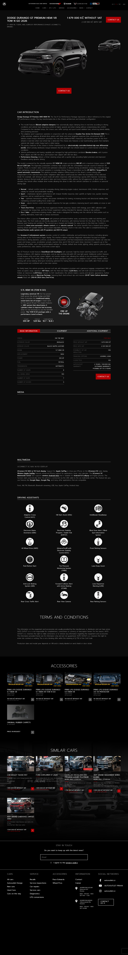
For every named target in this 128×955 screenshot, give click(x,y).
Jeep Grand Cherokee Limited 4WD (20, 817)
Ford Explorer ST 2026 (47, 775)
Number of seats (23, 378)
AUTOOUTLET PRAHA (110, 885)
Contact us (113, 19)
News (81, 8)
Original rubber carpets (19, 722)
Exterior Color (23, 342)
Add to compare (10, 773)
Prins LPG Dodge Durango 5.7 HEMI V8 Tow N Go (48, 690)
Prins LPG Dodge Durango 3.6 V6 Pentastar (106, 690)
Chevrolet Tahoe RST (17, 775)
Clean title (77, 360)
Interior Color (23, 346)
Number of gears (24, 370)
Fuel (19, 362)
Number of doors (24, 382)
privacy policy (72, 862)
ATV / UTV (52, 8)
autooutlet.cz (106, 880)
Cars (44, 8)
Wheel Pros (57, 883)
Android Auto (54, 475)
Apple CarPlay (29, 473)
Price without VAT (80, 342)
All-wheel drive (23, 374)
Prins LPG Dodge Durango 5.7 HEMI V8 (19, 690)
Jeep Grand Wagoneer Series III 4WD (107, 776)
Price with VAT (78, 346)
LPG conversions (37, 897)
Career (78, 883)
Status (19, 338)
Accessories (72, 8)
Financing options (80, 356)
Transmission (22, 366)
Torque (37, 319)
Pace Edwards (58, 879)
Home (37, 8)
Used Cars (11, 890)
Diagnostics (35, 893)
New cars (11, 886)
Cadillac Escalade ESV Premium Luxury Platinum (76, 776)
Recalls (32, 879)
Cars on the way (14, 893)
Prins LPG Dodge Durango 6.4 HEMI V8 (77, 690)
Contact (89, 8)
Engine (19, 350)
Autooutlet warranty (78, 365)
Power (26, 319)
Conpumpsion (48, 319)
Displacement (22, 354)
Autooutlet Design (14, 883)
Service (61, 8)
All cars (10, 879)
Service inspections (38, 883)
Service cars (35, 890)
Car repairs (34, 886)
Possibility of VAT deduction (80, 351)
